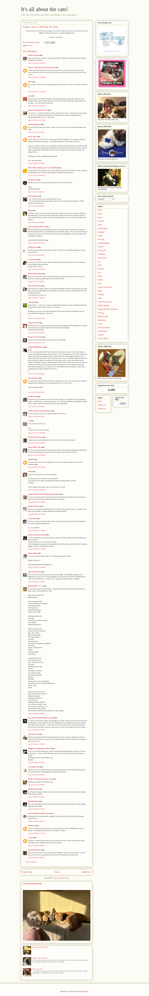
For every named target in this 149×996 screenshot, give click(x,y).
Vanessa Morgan (34, 124)
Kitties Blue (32, 396)
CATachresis (32, 247)
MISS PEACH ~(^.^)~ (35, 586)
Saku (30, 82)
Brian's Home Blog (34, 274)
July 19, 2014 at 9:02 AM (36, 374)
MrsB (30, 471)
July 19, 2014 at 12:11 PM (36, 549)
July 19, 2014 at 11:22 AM (36, 514)
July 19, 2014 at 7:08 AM (36, 281)
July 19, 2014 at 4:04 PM (36, 713)
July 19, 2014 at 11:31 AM (36, 530)
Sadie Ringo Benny (105, 302)
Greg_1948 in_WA (34, 447)
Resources (102, 409)
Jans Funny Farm (34, 572)
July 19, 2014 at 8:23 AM (36, 333)
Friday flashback (104, 243)
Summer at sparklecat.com (37, 110)
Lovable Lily (32, 180)
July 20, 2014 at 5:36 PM (36, 821)
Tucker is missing (104, 327)
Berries (100, 217)
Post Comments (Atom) (61, 878)
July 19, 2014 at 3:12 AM (36, 132)
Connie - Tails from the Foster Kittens (41, 67)
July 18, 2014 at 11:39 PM (36, 106)
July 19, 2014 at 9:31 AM (36, 416)
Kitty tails (101, 269)
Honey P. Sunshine (34, 337)
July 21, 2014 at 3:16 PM (36, 845)
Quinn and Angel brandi (36, 535)
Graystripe (101, 254)
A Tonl (30, 838)
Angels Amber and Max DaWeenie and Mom (43, 494)
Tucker (30, 45)
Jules (100, 265)
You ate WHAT (103, 338)
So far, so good (37, 969)
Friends (100, 247)
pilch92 (30, 459)
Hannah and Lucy (34, 286)
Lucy (99, 272)
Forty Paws (32, 518)
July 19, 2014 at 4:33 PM (36, 730)
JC (29, 421)
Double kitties (102, 228)
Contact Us (102, 405)
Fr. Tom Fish (32, 259)
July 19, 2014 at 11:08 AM (36, 502)
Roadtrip (101, 294)
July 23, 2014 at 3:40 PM (36, 857)
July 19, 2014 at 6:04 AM (36, 206)
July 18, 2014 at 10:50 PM (36, 77)
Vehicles (101, 335)
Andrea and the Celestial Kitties (39, 411)
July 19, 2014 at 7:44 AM (36, 298)
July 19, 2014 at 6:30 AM (36, 255)
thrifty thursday (103, 316)
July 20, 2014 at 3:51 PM (36, 797)
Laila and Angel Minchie (36, 227)
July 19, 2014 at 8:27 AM (36, 343)
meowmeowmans (34, 850)
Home (57, 872)
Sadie (100, 298)
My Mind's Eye (33, 789)
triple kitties (102, 320)
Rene (100, 283)
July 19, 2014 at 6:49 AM (36, 269)
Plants (100, 276)
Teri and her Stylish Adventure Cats (41, 718)
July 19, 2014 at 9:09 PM (36, 775)
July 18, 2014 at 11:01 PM (36, 91)
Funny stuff (102, 250)
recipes (100, 280)
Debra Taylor (32, 553)
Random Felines (34, 506)
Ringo (100, 291)
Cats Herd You (33, 734)
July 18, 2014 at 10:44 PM (36, 63)
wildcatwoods (33, 378)
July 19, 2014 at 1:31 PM (36, 582)
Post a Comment (31, 862)
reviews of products (105, 287)
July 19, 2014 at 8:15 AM (36, 318)
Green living (102, 258)
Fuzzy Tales (32, 137)
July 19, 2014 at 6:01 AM (36, 192)
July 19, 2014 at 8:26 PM (36, 762)
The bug (101, 313)
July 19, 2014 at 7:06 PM (36, 744)
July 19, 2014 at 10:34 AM (36, 443)
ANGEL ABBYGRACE (35, 347)
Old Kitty (31, 302)
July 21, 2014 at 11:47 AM (36, 833)
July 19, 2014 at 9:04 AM (36, 392)
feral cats (101, 239)
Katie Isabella (33, 196)
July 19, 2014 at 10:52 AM (36, 490)
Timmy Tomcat (33, 323)
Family (100, 236)
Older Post (86, 872)
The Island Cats (33, 767)
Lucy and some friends (32, 884)
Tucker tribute (103, 331)
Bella (99, 210)
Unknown (31, 825)
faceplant (101, 232)
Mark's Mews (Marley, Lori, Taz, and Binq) (42, 168)
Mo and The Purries (35, 437)
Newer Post (27, 872)
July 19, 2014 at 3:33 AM (36, 163)
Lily (29, 96)
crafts (100, 225)
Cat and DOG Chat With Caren (38, 813)
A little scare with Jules (39, 958)
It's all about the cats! (44, 9)
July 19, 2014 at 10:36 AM (36, 455)
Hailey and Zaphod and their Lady (40, 779)
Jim (99, 261)
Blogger (85, 991)
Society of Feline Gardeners (108, 309)
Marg (30, 210)
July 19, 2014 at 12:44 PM (36, 567)
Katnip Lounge (33, 55)
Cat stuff (101, 221)
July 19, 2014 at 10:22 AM (36, 433)
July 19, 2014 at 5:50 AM (36, 175)
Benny (100, 214)
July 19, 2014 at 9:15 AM (36, 406)
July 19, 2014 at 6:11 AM (36, 243)
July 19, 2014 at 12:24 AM (36, 120)
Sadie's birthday (103, 305)
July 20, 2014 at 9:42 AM (36, 785)
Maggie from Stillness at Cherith (39, 748)
